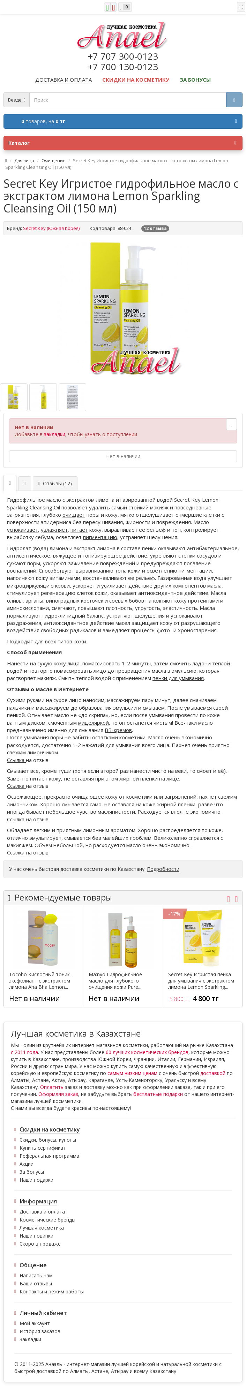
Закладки (30, 1339)
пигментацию (100, 536)
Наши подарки (36, 1180)
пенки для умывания (178, 677)
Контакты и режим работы (52, 1291)
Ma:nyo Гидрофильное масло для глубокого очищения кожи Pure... (115, 980)
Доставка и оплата (42, 1211)
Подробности (163, 869)
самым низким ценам (132, 1073)
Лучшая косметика (42, 1227)
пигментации (195, 570)
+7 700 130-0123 (123, 66)
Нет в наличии (123, 456)
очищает (73, 514)
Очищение (54, 160)
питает (79, 529)
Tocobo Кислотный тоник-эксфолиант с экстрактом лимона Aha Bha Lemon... (40, 980)
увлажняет (54, 529)
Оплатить (52, 1087)
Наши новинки (36, 1235)
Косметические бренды (47, 1219)
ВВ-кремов (118, 729)
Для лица (24, 160)
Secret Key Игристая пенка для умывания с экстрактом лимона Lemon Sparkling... (201, 980)
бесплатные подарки (158, 1094)
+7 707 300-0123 (123, 56)
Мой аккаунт (35, 1323)
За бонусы (32, 1171)
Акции (26, 1163)
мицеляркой (93, 722)
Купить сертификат (43, 1147)
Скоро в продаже (40, 1243)
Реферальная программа (49, 1155)
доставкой (212, 1073)
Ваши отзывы (36, 1283)
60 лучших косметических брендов (147, 1052)
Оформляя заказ (58, 1094)
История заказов (40, 1331)
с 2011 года (24, 1052)
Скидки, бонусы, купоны (48, 1139)
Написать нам (36, 1275)
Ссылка (16, 759)
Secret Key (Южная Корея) (51, 228)
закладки (54, 434)
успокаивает (22, 529)
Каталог (122, 143)
